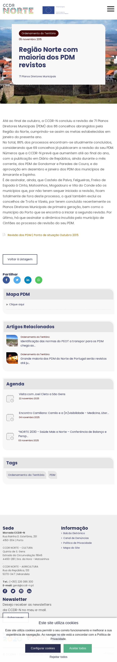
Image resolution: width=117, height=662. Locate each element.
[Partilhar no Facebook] (6, 280)
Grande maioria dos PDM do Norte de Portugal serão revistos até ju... (64, 361)
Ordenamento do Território (26, 475)
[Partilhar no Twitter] (17, 280)
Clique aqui (16, 304)
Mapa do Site (70, 548)
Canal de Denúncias (75, 538)
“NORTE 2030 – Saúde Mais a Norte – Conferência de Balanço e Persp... (62, 434)
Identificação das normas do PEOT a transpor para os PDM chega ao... (62, 343)
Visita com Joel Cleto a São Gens (42, 394)
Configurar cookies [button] (43, 648)
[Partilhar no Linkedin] (28, 280)
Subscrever (16, 618)
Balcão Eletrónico (73, 533)
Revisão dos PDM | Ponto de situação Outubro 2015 (40, 235)
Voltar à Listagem (20, 259)
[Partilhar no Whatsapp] (38, 280)
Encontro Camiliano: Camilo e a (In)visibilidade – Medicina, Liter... (64, 413)
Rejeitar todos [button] (59, 656)
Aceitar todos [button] (77, 648)
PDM (52, 475)
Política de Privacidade (76, 543)
